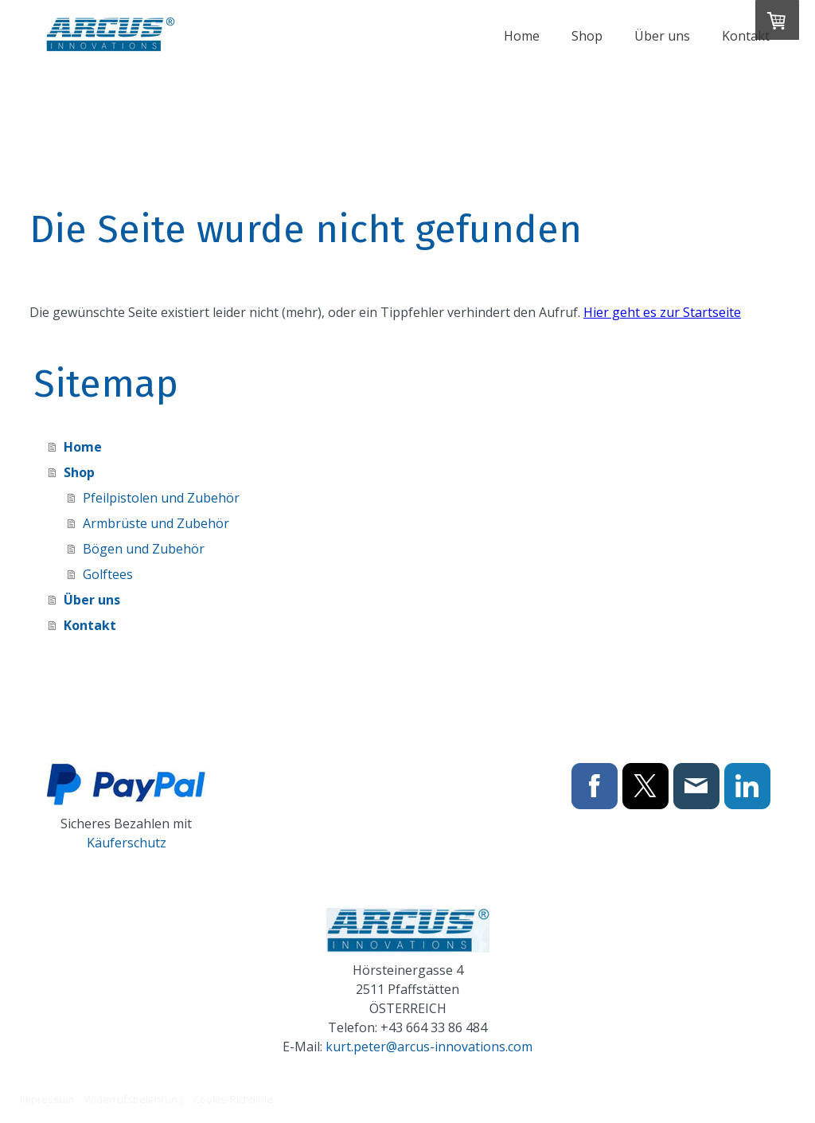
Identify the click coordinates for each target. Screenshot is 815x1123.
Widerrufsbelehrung (133, 1099)
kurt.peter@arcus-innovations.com (429, 1046)
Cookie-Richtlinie (233, 1099)
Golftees (108, 574)
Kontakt (746, 36)
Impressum (47, 1099)
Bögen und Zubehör (144, 549)
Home (522, 36)
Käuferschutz (126, 842)
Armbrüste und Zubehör (156, 523)
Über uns (662, 36)
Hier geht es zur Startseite (662, 312)
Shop (586, 36)
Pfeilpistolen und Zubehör (161, 498)
